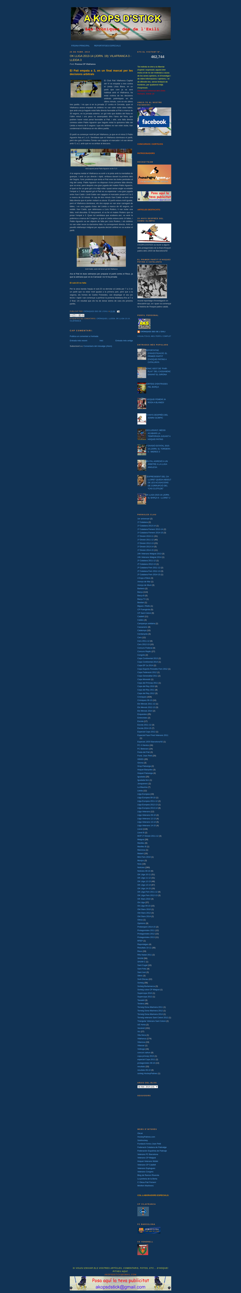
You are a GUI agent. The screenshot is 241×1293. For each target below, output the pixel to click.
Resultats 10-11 (144, 948)
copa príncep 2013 (145, 1056)
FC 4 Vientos (143, 745)
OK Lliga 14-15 (144, 888)
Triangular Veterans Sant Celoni (151, 1021)
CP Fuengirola (143, 609)
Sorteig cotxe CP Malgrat (148, 989)
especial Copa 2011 (146, 1059)
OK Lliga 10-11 (144, 874)
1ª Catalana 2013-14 (146, 526)
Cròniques (102, 318)
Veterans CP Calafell (146, 1165)
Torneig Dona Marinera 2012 (150, 1010)
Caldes (140, 620)
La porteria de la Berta (147, 1179)
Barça (140, 592)
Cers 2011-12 (143, 641)
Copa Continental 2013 (147, 658)
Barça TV (141, 599)
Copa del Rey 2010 (145, 686)
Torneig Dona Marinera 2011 (150, 1007)
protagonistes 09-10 (146, 1063)
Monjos (140, 860)
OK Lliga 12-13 (144, 881)
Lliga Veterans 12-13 (146, 818)
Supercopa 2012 (144, 997)
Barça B (140, 595)
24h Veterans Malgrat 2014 (149, 557)
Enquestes (142, 714)
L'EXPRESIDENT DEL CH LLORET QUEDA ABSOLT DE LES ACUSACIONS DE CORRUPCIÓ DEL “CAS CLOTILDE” (158, 482)
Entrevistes (142, 718)
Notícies (141, 867)
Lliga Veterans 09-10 (146, 815)
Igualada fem (143, 780)
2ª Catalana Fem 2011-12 (148, 567)
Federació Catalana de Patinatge (152, 1147)
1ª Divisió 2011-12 (145, 540)
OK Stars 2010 (143, 899)
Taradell (140, 1000)
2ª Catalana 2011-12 (146, 560)
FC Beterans (143, 749)
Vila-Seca (141, 1035)
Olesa (140, 920)
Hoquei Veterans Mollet (147, 1161)
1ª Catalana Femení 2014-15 (150, 532)
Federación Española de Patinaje (152, 1151)
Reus (139, 951)
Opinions (141, 923)
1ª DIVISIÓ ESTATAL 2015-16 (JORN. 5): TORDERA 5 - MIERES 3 (157, 449)
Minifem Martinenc (145, 1185)
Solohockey (142, 1140)
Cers (139, 637)
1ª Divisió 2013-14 (145, 546)
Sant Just (141, 972)
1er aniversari (143, 518)
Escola (140, 721)
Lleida (112, 318)
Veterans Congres (145, 1172)
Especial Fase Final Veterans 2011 (152, 735)
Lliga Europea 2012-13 (147, 804)
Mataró (140, 853)
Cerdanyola (142, 634)
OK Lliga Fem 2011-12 (147, 892)
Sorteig (140, 983)
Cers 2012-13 (143, 644)
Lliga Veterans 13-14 (146, 822)
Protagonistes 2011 (146, 930)
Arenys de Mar (143, 581)
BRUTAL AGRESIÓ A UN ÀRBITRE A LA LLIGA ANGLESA (156, 464)
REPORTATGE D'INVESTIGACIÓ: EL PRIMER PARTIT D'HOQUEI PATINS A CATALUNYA (156, 356)
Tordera (140, 1003)
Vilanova (141, 1042)
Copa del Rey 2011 (145, 690)
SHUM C (141, 962)
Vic (138, 1031)
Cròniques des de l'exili (153, 331)
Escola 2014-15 (144, 728)
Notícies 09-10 (143, 871)
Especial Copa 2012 (146, 732)
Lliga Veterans (143, 811)
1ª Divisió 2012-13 (145, 543)
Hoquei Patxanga (145, 773)
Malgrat (140, 839)
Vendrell (141, 1028)
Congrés (141, 655)
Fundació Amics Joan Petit (149, 1144)
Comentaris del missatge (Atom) (97, 346)
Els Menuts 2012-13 (146, 707)
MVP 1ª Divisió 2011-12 (147, 836)
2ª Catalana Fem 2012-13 (148, 571)
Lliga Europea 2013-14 (147, 808)
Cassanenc (142, 627)
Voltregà (141, 1049)
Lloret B (140, 832)
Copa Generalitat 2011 (147, 676)
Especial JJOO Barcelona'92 (150, 742)
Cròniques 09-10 (144, 700)
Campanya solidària (146, 623)
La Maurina (142, 787)
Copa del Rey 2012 (145, 693)
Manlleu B (141, 846)
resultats (141, 1066)
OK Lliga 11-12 (144, 878)
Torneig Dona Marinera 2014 (150, 1014)
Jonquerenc (142, 783)
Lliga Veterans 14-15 (146, 825)
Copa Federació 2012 (147, 672)
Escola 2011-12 (144, 725)
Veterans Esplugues (146, 1168)
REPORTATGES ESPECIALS (107, 46)
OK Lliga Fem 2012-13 (147, 895)
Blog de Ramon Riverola (148, 1175)
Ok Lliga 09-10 (143, 906)
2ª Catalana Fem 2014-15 (148, 574)
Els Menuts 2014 (144, 711)
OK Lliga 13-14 (123, 318)
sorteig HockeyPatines (147, 1073)
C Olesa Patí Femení (146, 1182)
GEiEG (140, 759)
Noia (139, 864)
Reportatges (142, 944)
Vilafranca (75, 321)
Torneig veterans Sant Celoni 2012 (152, 1017)
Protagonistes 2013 (146, 937)
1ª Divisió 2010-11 (145, 536)
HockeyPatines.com (146, 1137)
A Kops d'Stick (143, 578)
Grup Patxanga (144, 766)
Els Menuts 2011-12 (146, 704)
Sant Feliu (141, 969)
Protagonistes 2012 (146, 934)
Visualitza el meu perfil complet (154, 336)
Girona (140, 763)
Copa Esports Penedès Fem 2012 (152, 669)
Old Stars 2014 (144, 916)
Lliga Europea (143, 794)
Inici (101, 340)
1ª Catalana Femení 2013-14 (150, 529)
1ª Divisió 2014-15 (145, 550)
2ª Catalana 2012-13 (146, 564)
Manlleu (140, 843)
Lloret (139, 829)
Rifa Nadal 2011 (144, 955)
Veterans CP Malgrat (146, 1158)
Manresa (141, 850)
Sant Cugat (142, 965)
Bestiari (140, 602)
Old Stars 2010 (144, 909)
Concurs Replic (144, 651)
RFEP (140, 941)
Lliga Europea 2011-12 (147, 801)
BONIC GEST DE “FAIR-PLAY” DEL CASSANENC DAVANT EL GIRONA (158, 371)
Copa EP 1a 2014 (145, 665)
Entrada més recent (78, 340)
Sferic (139, 975)
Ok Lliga (141, 902)
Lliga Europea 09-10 (146, 797)
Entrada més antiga (124, 340)
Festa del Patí (143, 752)
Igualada (141, 777)
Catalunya (141, 630)
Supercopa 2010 (144, 993)
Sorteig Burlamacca (146, 986)
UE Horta (141, 1024)
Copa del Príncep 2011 (147, 683)
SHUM (140, 958)
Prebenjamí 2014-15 (146, 927)
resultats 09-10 (144, 1070)
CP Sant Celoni (144, 613)
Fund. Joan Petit (144, 755)
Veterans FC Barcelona (147, 1154)
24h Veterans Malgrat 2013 (149, 553)
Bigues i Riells (143, 606)
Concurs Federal (144, 648)
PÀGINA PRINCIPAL (80, 46)
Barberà (140, 588)
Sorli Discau (142, 979)
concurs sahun (143, 1052)
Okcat (140, 1133)
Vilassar (140, 1045)
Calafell (140, 616)
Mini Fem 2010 (144, 857)
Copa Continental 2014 (147, 662)
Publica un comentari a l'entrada (84, 336)
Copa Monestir (143, 679)
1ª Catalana (142, 522)
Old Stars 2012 (144, 913)
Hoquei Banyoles (144, 769)
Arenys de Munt (144, 585)
